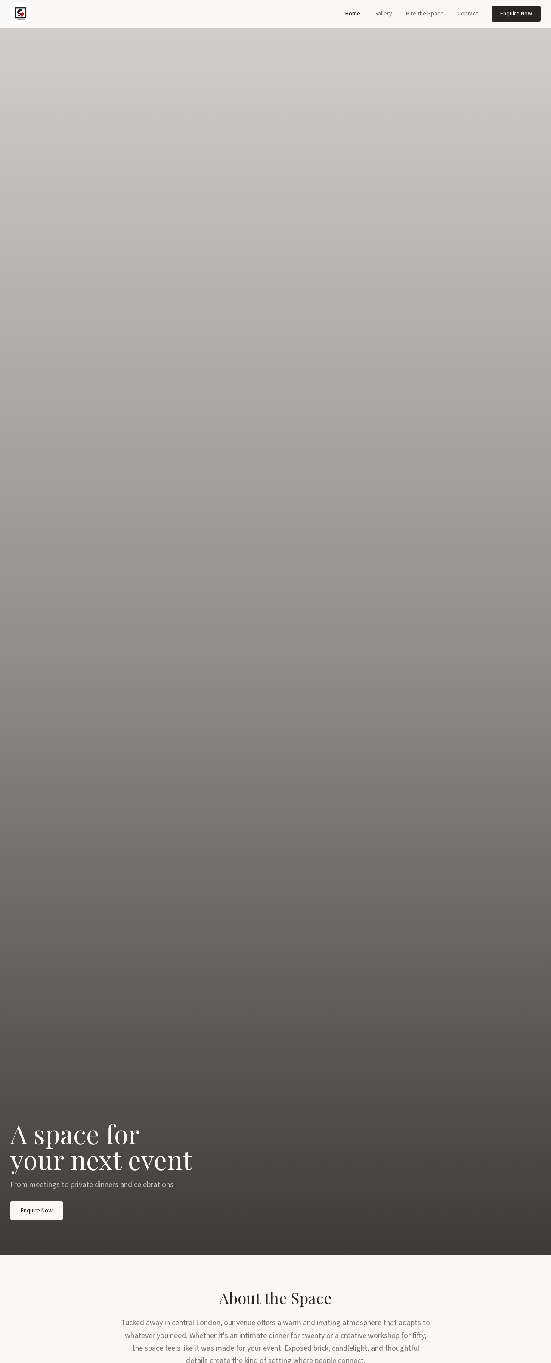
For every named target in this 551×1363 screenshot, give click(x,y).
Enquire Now (516, 13)
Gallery (383, 13)
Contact (468, 13)
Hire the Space (425, 13)
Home (352, 13)
